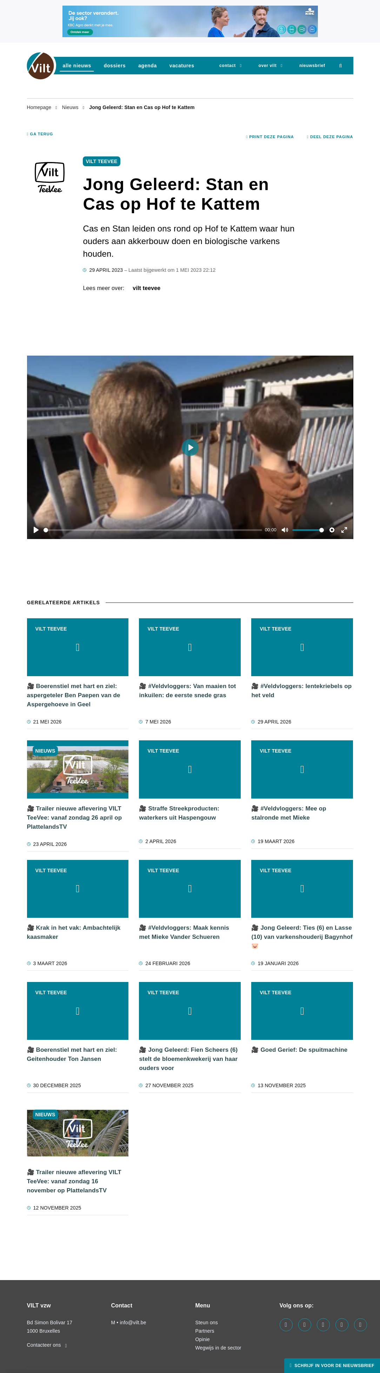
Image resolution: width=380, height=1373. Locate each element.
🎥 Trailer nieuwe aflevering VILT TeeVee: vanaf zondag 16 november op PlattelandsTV (74, 1181)
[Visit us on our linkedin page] (304, 1324)
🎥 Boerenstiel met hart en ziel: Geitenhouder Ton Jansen (72, 1054)
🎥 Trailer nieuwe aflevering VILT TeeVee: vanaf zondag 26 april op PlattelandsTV (74, 817)
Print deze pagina (270, 137)
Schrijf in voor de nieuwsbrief (333, 1365)
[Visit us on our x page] (341, 1324)
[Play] (36, 530)
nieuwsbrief (312, 65)
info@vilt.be (133, 1322)
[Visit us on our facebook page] (286, 1324)
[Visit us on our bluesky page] (360, 1324)
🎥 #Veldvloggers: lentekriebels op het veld (301, 691)
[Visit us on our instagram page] (323, 1324)
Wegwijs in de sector (218, 1348)
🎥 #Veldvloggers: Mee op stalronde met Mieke (288, 813)
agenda (147, 65)
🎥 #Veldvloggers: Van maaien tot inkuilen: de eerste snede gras (187, 691)
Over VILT (267, 65)
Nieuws (71, 107)
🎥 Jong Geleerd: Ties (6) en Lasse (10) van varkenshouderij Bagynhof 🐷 (301, 936)
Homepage (40, 107)
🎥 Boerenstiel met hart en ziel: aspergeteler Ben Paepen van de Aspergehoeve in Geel (73, 695)
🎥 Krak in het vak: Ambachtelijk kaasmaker (74, 932)
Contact (227, 65)
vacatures (181, 65)
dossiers (115, 65)
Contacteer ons (47, 1345)
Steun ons (206, 1322)
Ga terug (40, 134)
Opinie (202, 1339)
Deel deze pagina (330, 137)
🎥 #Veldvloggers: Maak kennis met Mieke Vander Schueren (184, 932)
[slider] (153, 530)
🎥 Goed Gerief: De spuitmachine (299, 1049)
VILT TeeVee (146, 288)
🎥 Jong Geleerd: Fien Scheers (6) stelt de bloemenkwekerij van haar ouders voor (188, 1058)
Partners (204, 1331)
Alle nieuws (77, 65)
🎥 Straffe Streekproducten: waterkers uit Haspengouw (179, 813)
